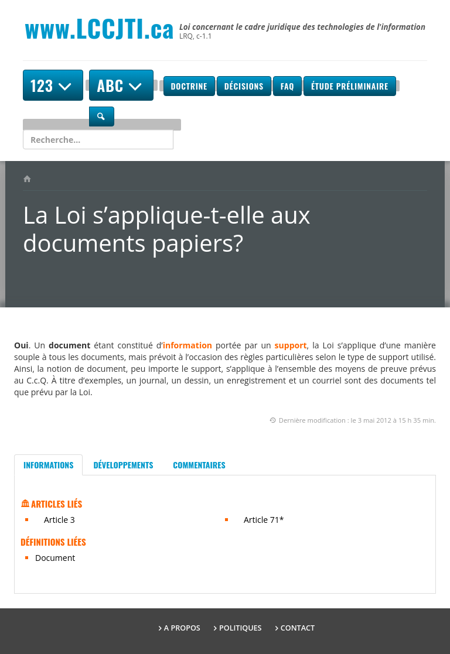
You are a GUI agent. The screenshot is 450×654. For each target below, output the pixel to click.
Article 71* (264, 519)
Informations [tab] (48, 464)
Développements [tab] (123, 464)
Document (55, 557)
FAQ (287, 86)
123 (53, 85)
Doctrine (189, 86)
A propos (182, 628)
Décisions (244, 86)
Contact (298, 628)
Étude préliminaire (349, 86)
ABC (121, 85)
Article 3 (59, 519)
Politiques (240, 628)
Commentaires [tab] (199, 464)
